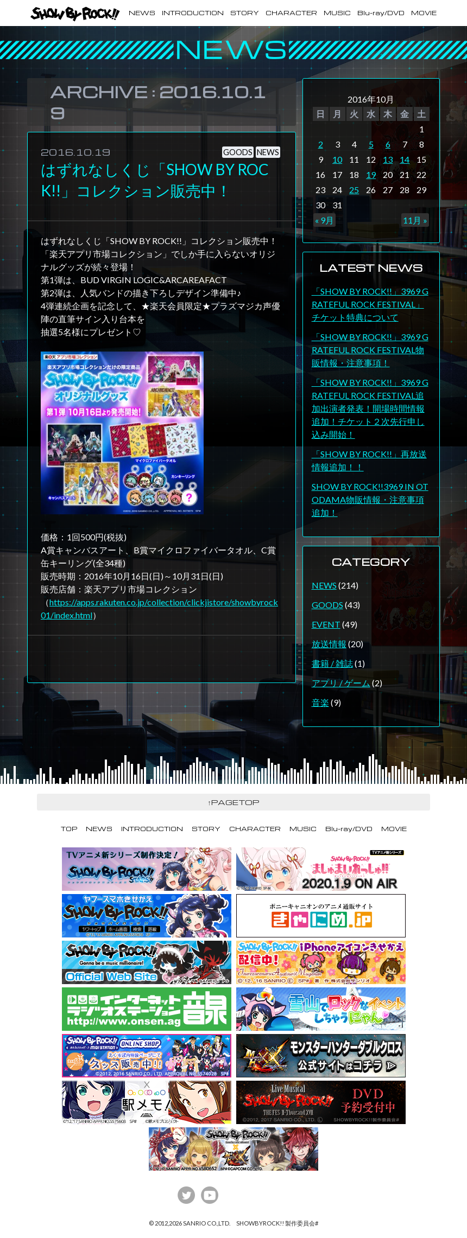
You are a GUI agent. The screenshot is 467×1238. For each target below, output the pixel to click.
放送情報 (329, 644)
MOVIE (424, 13)
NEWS (142, 13)
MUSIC (337, 13)
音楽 (320, 702)
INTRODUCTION (193, 13)
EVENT (326, 624)
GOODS (327, 604)
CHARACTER (291, 13)
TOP (69, 829)
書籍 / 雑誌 (332, 663)
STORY (244, 13)
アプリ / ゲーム (341, 683)
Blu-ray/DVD (381, 13)
